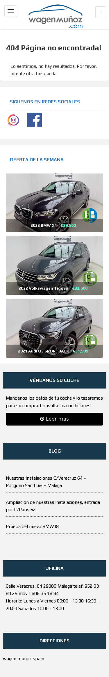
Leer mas (54, 419)
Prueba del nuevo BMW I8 (32, 526)
